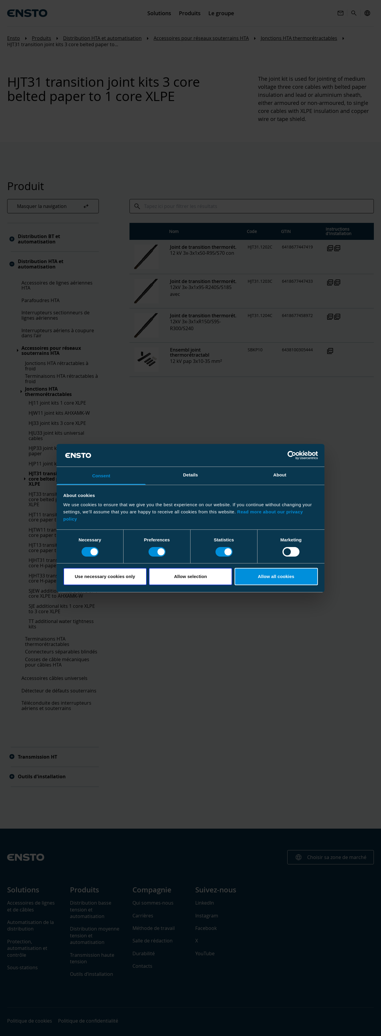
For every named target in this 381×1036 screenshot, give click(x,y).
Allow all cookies (276, 576)
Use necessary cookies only (105, 576)
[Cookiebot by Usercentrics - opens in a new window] (292, 455)
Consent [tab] (101, 475)
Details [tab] (190, 474)
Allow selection (190, 576)
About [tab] (279, 474)
